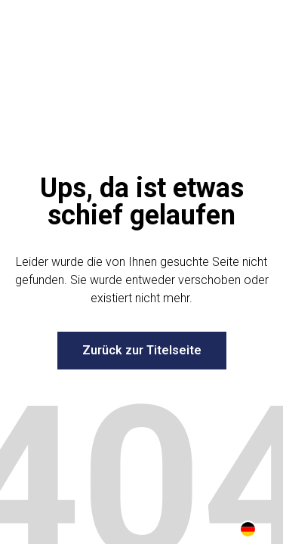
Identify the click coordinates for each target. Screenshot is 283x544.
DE (248, 529)
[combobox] (248, 529)
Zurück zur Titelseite (141, 350)
